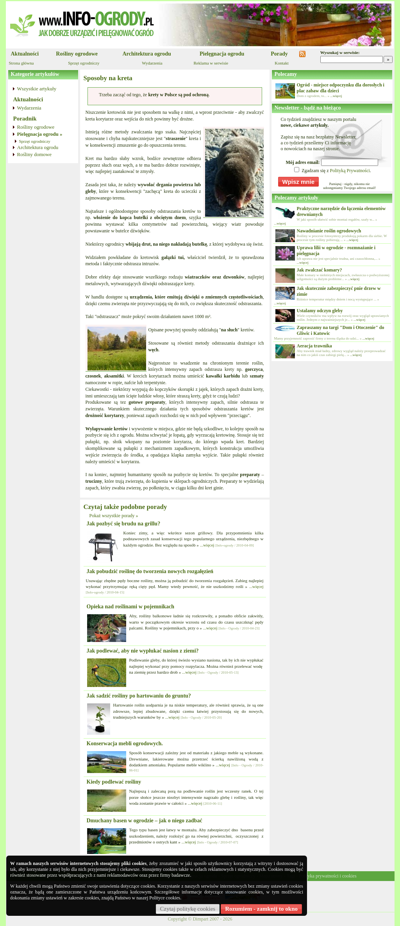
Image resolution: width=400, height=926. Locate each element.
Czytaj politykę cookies (188, 909)
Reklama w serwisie (211, 63)
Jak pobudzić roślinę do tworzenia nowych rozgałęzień (150, 571)
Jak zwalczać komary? (319, 270)
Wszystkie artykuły (37, 89)
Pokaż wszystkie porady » (113, 515)
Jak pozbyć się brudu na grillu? (124, 524)
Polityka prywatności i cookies (328, 876)
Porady (279, 54)
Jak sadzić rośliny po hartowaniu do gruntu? (139, 696)
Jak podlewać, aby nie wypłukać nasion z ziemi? (143, 651)
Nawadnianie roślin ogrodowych (329, 231)
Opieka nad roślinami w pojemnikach (131, 607)
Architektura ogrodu (147, 54)
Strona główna (21, 63)
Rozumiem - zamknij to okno (261, 909)
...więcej (207, 545)
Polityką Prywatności (350, 170)
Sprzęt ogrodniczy (83, 63)
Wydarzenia (152, 63)
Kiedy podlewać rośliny (114, 782)
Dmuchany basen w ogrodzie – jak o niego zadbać (144, 821)
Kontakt (281, 63)
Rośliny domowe (34, 154)
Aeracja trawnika (314, 346)
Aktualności (25, 54)
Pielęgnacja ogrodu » (39, 134)
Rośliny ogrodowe (77, 54)
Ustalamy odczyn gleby (320, 310)
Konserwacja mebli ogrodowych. (125, 743)
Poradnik (25, 118)
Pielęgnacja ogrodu (222, 54)
